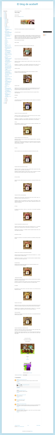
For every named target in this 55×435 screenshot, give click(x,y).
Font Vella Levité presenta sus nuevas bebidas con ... (8, 35)
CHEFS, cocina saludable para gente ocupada (8, 74)
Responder (18, 381)
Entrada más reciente (17, 425)
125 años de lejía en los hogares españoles (7, 60)
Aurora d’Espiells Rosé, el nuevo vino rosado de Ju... (8, 50)
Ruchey (5, 37)
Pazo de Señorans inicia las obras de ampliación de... (8, 88)
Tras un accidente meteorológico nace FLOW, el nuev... (8, 30)
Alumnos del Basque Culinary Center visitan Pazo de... (8, 81)
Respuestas (18, 383)
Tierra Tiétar (22, 16)
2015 (5, 17)
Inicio (28, 425)
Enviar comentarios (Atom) (21, 426)
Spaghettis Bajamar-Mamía (8, 46)
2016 (5, 16)
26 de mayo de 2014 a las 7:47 (22, 390)
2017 (5, 15)
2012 (5, 103)
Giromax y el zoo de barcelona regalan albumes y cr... (8, 70)
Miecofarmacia (6, 57)
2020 (5, 12)
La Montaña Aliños (7, 75)
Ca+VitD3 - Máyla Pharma (8, 56)
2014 (5, 18)
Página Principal (27, 8)
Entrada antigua (38, 425)
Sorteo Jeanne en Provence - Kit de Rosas (8, 96)
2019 (5, 13)
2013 (5, 102)
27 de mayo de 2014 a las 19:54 (21, 399)
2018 (5, 14)
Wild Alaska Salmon (7, 31)
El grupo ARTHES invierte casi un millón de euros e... (8, 48)
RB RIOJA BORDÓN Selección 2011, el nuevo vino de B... (8, 32)
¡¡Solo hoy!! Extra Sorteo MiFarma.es (7, 83)
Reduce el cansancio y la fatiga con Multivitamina (8, 90)
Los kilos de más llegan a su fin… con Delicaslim (8, 52)
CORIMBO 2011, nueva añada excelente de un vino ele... (8, 58)
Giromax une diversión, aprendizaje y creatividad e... (8, 72)
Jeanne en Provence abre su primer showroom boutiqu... (8, 66)
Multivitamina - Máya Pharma (8, 53)
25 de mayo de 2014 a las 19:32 (23, 379)
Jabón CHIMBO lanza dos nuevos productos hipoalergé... (8, 95)
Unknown (18, 379)
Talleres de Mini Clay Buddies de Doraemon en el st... (8, 67)
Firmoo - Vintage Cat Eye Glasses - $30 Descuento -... (8, 91)
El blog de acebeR (27, 4)
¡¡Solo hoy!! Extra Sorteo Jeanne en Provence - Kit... (8, 78)
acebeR (45, 34)
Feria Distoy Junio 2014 (7, 36)
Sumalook (6, 49)
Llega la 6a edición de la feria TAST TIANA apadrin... (8, 61)
